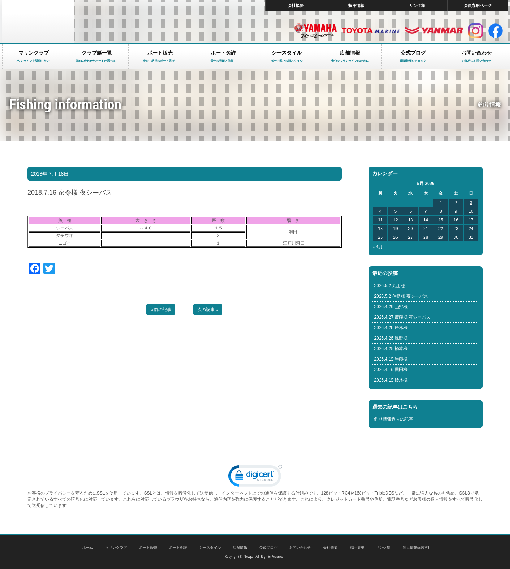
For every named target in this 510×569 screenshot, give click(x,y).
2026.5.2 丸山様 (389, 285)
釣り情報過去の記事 (393, 419)
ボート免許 (178, 547)
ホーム (87, 547)
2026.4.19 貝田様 (391, 369)
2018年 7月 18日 (50, 174)
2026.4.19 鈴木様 (391, 380)
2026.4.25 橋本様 (391, 348)
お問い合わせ (300, 547)
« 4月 (377, 246)
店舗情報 (240, 547)
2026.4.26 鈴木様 (391, 327)
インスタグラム (475, 30)
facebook (495, 30)
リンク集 (417, 5)
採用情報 (356, 5)
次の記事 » (207, 309)
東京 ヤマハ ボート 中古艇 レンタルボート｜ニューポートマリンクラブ (38, 21)
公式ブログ (268, 547)
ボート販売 (148, 547)
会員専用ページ (478, 5)
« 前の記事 (160, 309)
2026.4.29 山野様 (391, 306)
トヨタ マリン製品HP (371, 30)
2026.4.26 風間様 (391, 338)
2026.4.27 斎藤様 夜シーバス (402, 317)
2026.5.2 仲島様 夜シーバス (401, 296)
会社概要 (296, 5)
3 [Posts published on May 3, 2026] (471, 202)
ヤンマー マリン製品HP (434, 30)
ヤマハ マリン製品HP (315, 30)
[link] (255, 477)
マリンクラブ (116, 547)
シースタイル (210, 547)
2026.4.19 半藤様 (391, 359)
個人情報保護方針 (417, 547)
